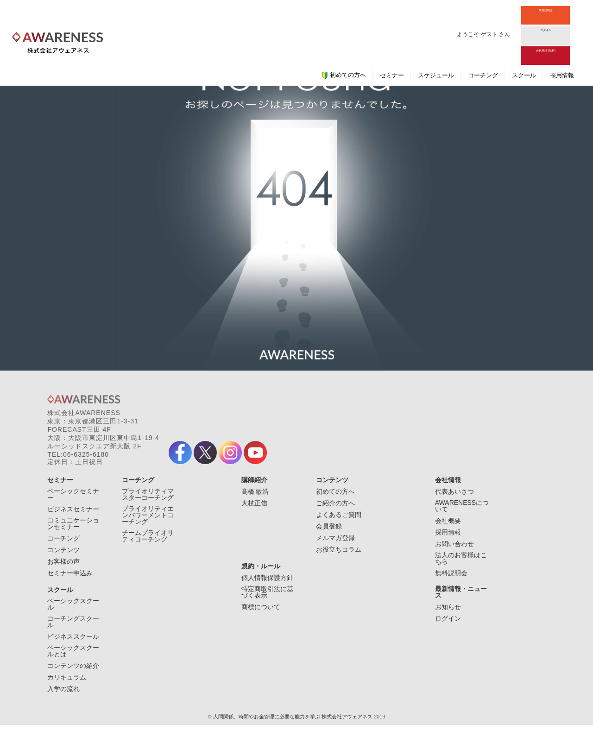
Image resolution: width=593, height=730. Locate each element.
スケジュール (436, 34)
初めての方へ (343, 34)
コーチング (483, 34)
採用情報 (562, 34)
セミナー (392, 34)
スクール (524, 34)
